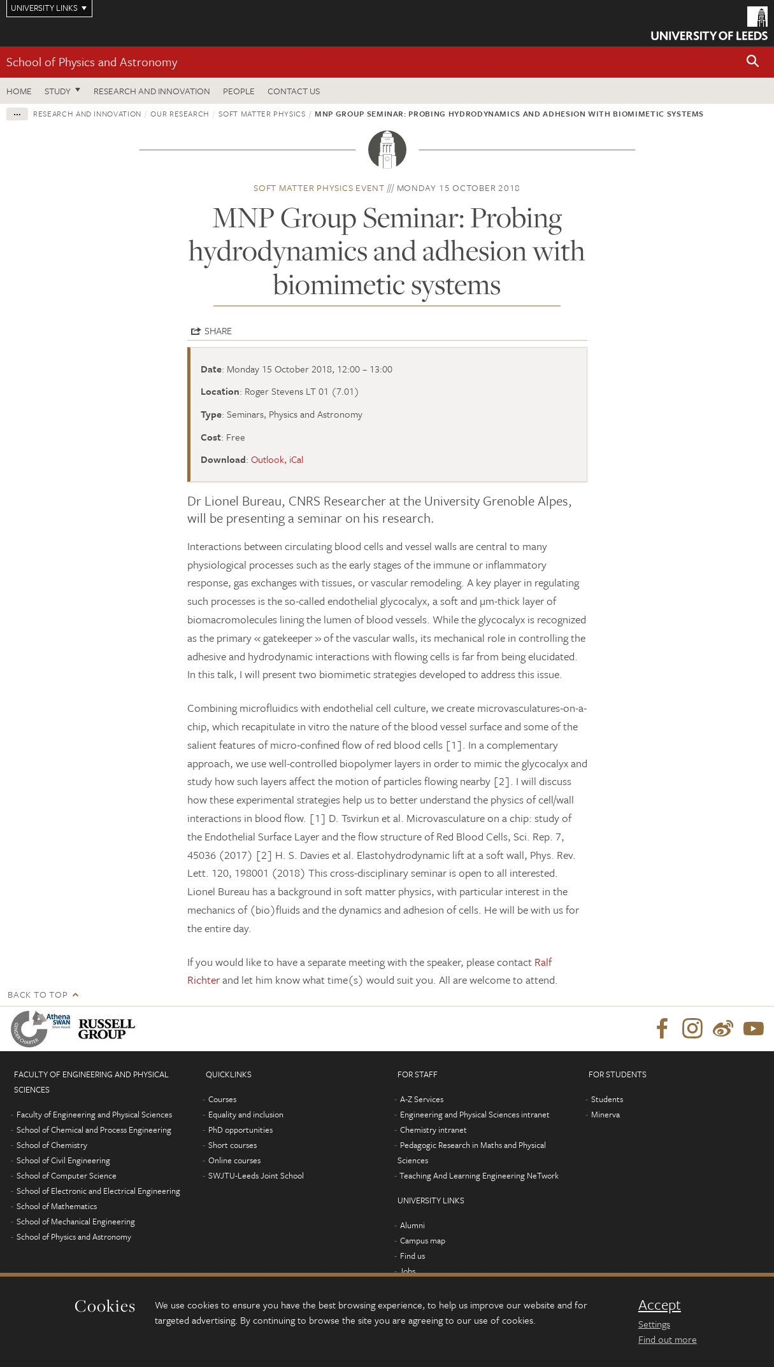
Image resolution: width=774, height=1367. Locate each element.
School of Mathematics (57, 1206)
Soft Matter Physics (262, 113)
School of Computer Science (67, 1175)
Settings (654, 1324)
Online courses (234, 1160)
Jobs (407, 1270)
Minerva (605, 1114)
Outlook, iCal (277, 459)
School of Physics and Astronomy (91, 61)
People (239, 90)
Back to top (38, 994)
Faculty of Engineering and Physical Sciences (94, 1114)
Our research (180, 113)
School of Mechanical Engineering (76, 1221)
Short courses (232, 1144)
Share (218, 330)
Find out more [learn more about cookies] (667, 1339)
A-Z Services (421, 1099)
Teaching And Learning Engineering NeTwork (479, 1175)
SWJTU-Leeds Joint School (256, 1175)
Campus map (422, 1240)
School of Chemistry (52, 1144)
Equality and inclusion (245, 1114)
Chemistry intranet (433, 1129)
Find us (412, 1255)
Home (19, 90)
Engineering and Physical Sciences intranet (475, 1114)
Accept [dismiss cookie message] (659, 1304)
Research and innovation (87, 113)
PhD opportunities (240, 1129)
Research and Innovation (152, 90)
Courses (222, 1099)
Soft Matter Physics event (319, 187)
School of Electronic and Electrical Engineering (98, 1190)
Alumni (412, 1225)
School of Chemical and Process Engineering (94, 1129)
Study (58, 90)
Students (607, 1099)
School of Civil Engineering (63, 1160)
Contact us (294, 90)
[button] (753, 62)
